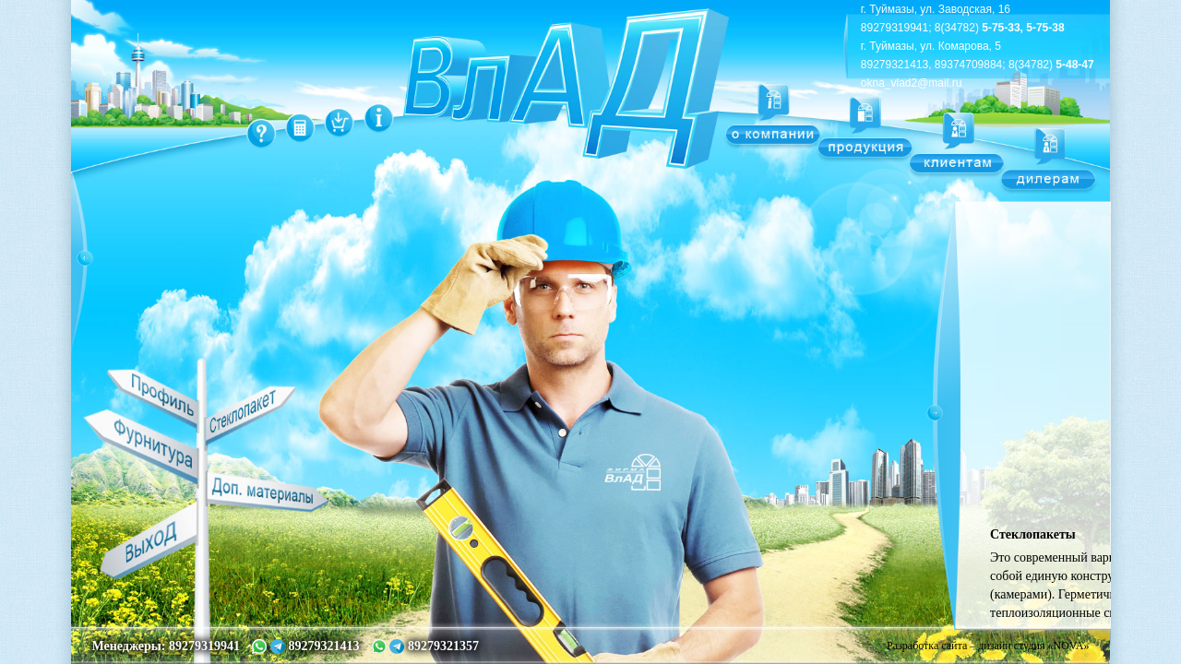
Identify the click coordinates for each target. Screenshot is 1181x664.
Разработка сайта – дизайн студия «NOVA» (988, 645)
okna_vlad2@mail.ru (911, 83)
